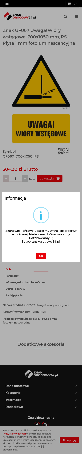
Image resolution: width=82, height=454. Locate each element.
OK (41, 255)
